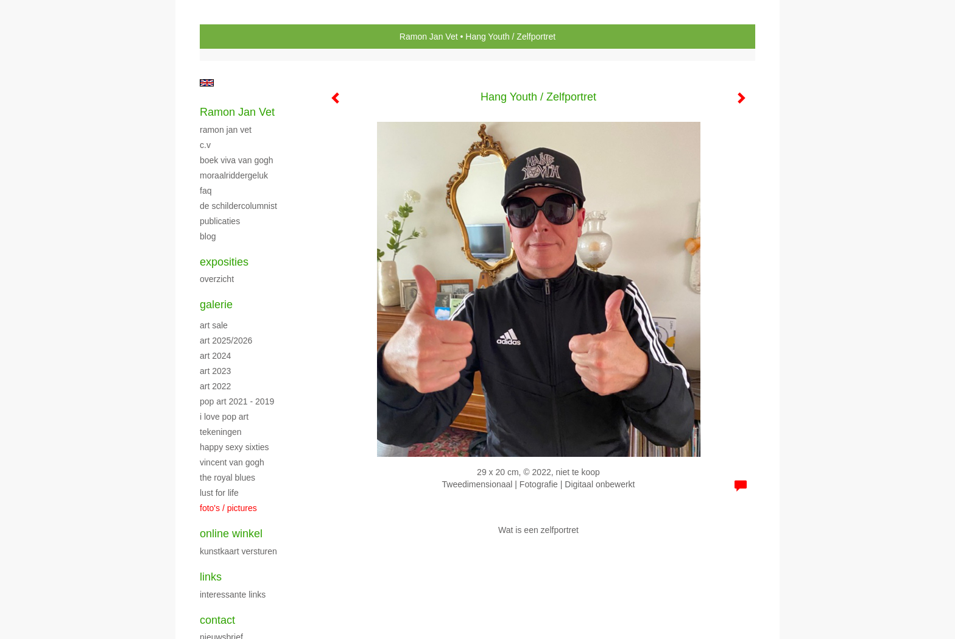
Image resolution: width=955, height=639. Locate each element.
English (207, 82)
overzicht (217, 279)
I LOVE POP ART (224, 417)
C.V (205, 145)
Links (211, 577)
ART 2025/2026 (226, 340)
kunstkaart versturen (238, 551)
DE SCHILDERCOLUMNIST (238, 206)
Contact (217, 620)
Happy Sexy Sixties (234, 447)
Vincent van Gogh (232, 462)
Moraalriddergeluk (234, 175)
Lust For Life (219, 493)
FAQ (205, 191)
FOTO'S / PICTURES (228, 508)
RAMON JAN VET (226, 130)
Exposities (224, 262)
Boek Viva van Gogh (236, 160)
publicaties (220, 221)
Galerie (216, 304)
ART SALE (214, 325)
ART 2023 (215, 371)
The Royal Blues (227, 477)
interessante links (233, 594)
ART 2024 (215, 356)
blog (208, 236)
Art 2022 (215, 386)
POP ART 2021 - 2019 (237, 401)
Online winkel (231, 534)
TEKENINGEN (221, 432)
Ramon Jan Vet (429, 36)
